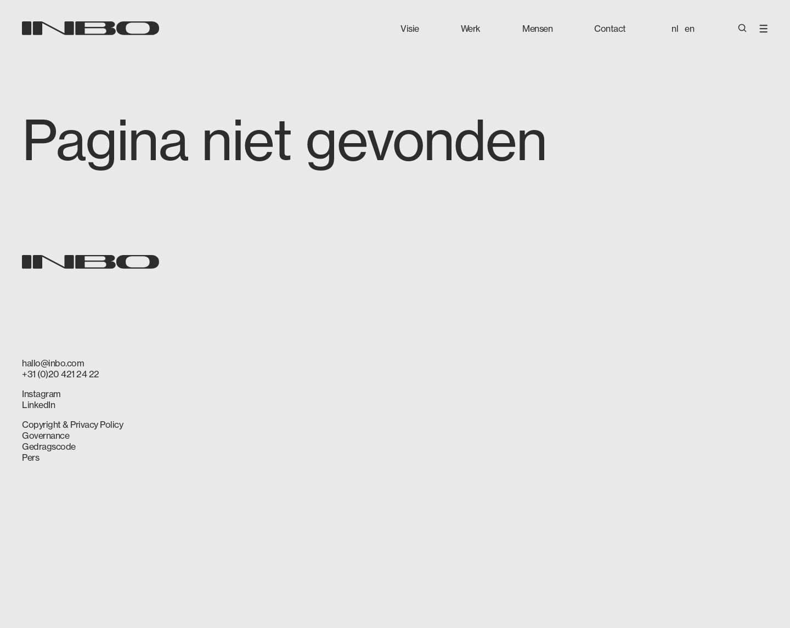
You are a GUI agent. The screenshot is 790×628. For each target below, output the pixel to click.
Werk (471, 28)
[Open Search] (742, 29)
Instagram (41, 393)
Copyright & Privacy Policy (72, 424)
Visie (409, 28)
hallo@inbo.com (53, 363)
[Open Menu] (763, 27)
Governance (45, 435)
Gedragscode (49, 446)
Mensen (537, 28)
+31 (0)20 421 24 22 (60, 374)
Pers (30, 457)
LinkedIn (38, 404)
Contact (610, 28)
